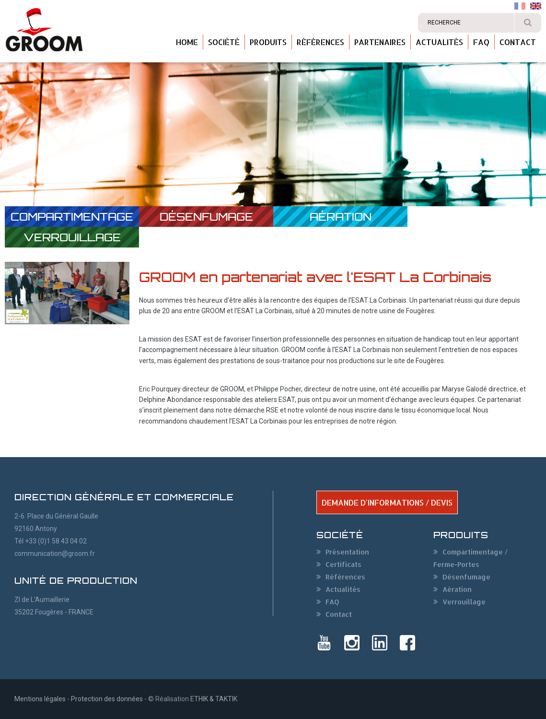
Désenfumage (206, 216)
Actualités (439, 42)
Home (187, 42)
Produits (268, 42)
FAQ (481, 42)
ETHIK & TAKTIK (213, 699)
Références (320, 42)
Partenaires (380, 42)
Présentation (347, 552)
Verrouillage (72, 237)
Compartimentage (72, 216)
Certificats (343, 564)
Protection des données (107, 699)
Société (224, 42)
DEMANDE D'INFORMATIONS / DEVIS (387, 502)
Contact (518, 42)
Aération (341, 216)
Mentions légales (40, 699)
